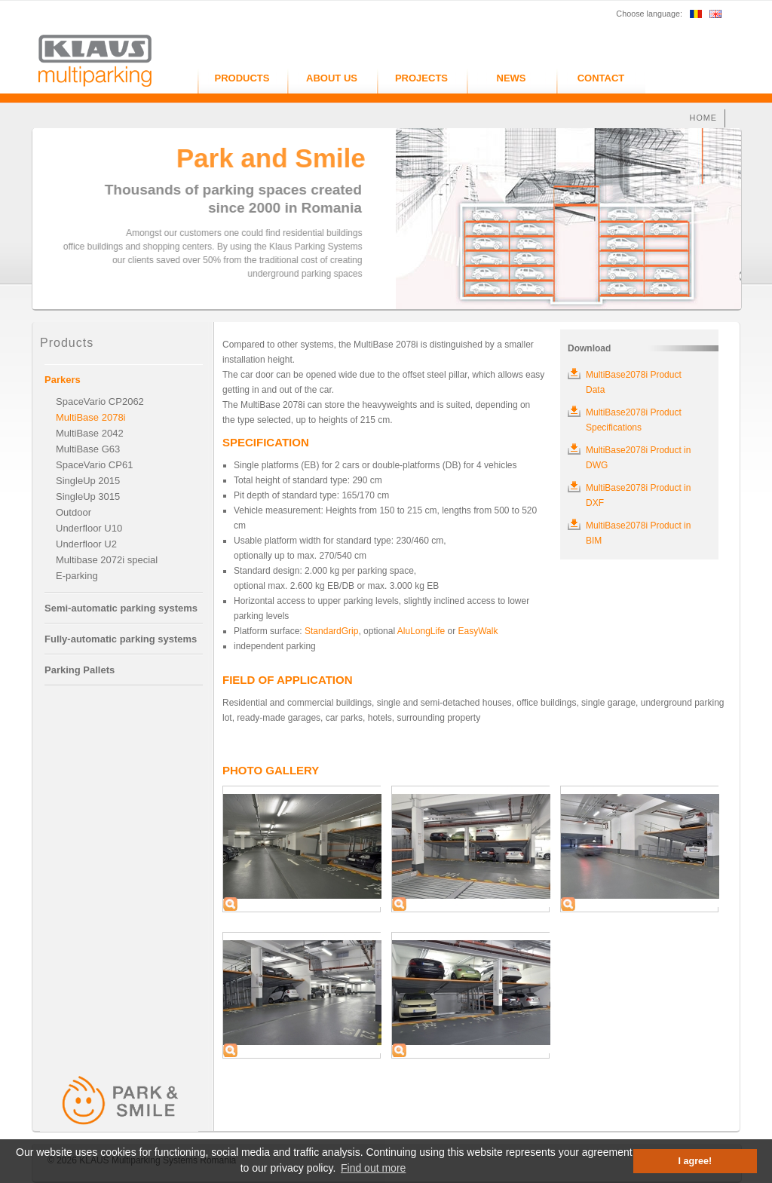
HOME (703, 117)
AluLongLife (421, 631)
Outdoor (73, 512)
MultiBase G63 (88, 449)
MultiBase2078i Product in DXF (638, 495)
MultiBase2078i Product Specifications (634, 420)
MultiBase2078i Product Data (634, 382)
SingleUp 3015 (88, 496)
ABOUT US (331, 78)
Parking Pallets (79, 670)
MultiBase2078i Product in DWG (638, 457)
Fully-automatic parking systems (120, 639)
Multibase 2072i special (107, 559)
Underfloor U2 (86, 544)
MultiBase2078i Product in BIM (638, 533)
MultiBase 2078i (91, 417)
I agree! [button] (695, 1161)
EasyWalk (478, 631)
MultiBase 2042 (90, 433)
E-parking (77, 575)
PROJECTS (421, 78)
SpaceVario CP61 (94, 464)
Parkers (62, 379)
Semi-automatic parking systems (121, 608)
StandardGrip (331, 631)
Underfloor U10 (89, 528)
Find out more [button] (373, 1168)
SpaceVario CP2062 (100, 401)
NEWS (511, 78)
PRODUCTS (242, 78)
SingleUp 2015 (88, 480)
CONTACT (601, 78)
